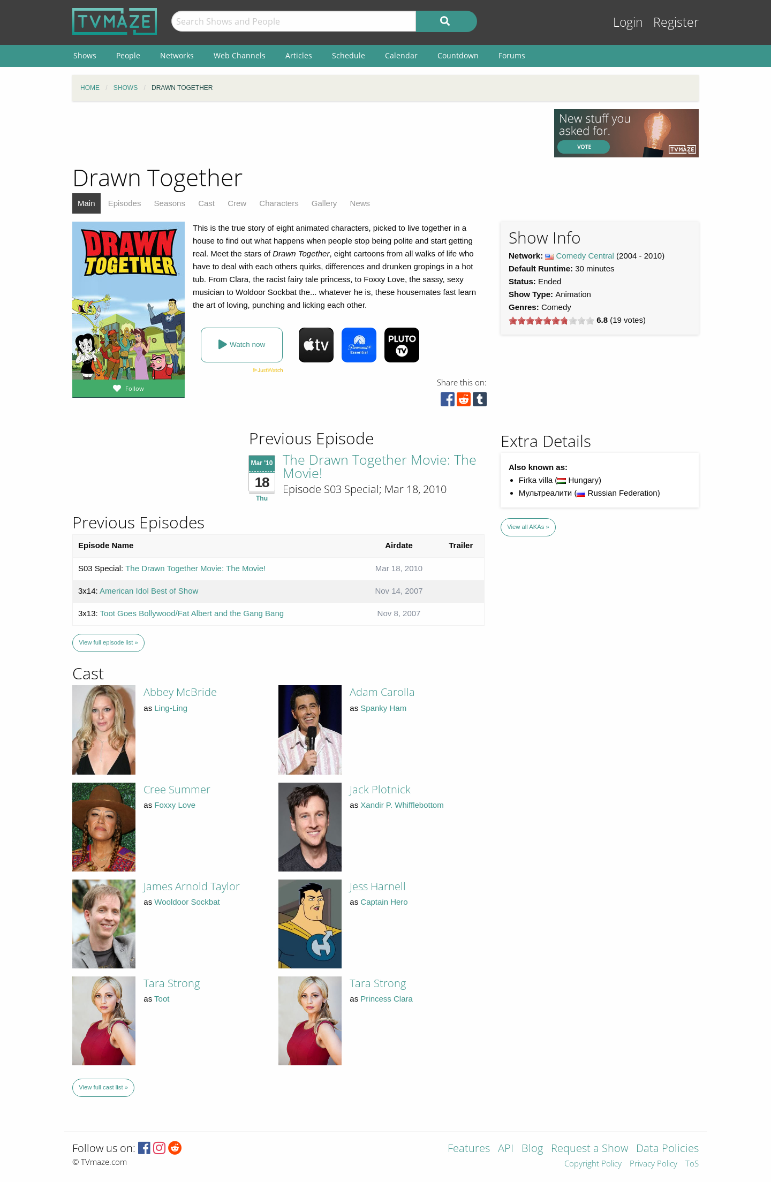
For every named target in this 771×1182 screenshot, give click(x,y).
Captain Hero (383, 901)
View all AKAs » (528, 527)
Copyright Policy (593, 1164)
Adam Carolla (382, 692)
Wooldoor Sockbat (187, 901)
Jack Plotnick (380, 789)
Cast (206, 203)
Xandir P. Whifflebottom (401, 804)
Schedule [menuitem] (348, 55)
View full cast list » (103, 1087)
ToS (692, 1164)
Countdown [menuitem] (458, 55)
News (360, 203)
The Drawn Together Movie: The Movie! (380, 466)
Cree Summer (176, 789)
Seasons (169, 203)
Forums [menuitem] (511, 55)
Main (86, 203)
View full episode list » (108, 642)
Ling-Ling (170, 708)
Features (469, 1149)
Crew (237, 203)
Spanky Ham (383, 708)
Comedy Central (585, 255)
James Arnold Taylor (191, 886)
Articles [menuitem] (298, 55)
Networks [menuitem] (177, 55)
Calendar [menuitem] (401, 55)
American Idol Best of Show (149, 590)
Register (676, 22)
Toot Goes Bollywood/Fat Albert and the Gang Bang (192, 613)
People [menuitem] (128, 55)
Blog (532, 1149)
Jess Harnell (378, 886)
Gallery (324, 203)
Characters (278, 203)
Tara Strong (171, 983)
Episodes (124, 203)
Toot (161, 998)
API (505, 1149)
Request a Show (589, 1149)
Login (628, 22)
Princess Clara (386, 998)
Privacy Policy (653, 1164)
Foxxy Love (174, 804)
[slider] (551, 320)
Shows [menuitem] (84, 55)
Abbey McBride (180, 692)
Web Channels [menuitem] (240, 55)
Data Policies (667, 1149)
